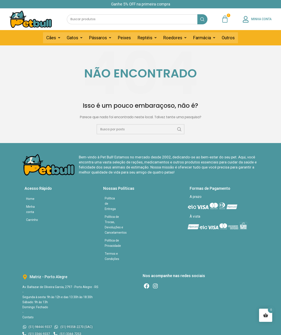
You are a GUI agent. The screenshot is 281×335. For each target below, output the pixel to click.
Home (30, 199)
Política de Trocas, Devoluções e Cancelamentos (138, 206)
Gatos (74, 37)
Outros (228, 37)
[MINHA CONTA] (245, 19)
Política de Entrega (118, 198)
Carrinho (32, 214)
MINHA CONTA (261, 19)
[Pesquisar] (137, 19)
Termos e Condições (119, 222)
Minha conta (34, 206)
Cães (53, 37)
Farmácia (204, 37)
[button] (53, 37)
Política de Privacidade (120, 214)
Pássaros (100, 37)
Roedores (174, 37)
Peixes (124, 37)
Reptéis (147, 37)
